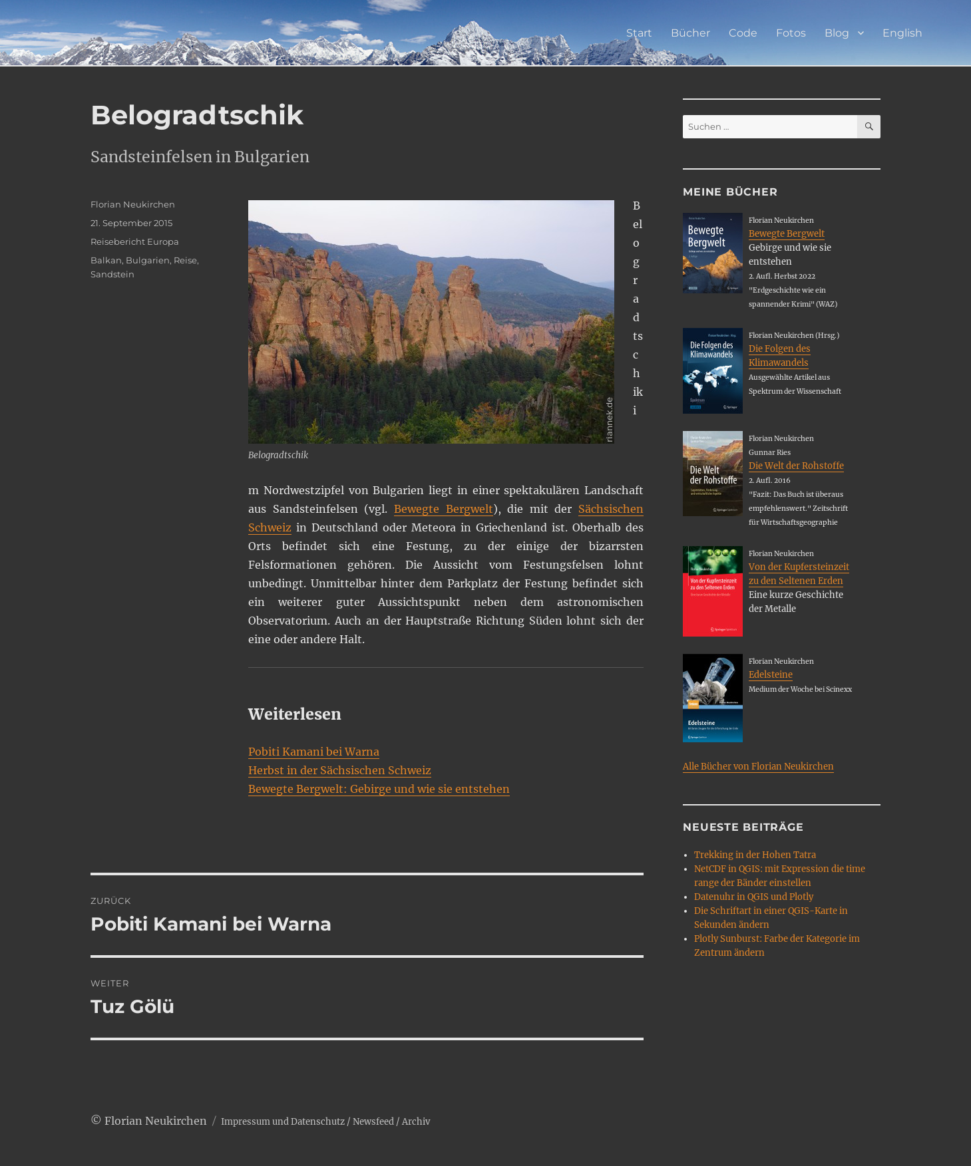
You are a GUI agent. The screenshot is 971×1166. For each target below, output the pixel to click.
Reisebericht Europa (135, 241)
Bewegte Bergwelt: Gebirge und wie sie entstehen (379, 789)
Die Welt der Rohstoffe (796, 466)
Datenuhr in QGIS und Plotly (753, 897)
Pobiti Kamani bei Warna (313, 751)
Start (639, 33)
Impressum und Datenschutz (283, 1121)
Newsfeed (373, 1121)
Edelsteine (771, 674)
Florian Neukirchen (133, 204)
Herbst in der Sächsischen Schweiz (339, 770)
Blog (837, 33)
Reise (185, 260)
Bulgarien (148, 260)
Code (743, 33)
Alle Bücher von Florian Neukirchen (758, 766)
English (902, 33)
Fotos (791, 33)
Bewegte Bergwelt (443, 508)
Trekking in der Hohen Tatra (755, 855)
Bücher (690, 33)
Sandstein (112, 274)
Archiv (416, 1121)
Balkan (106, 260)
